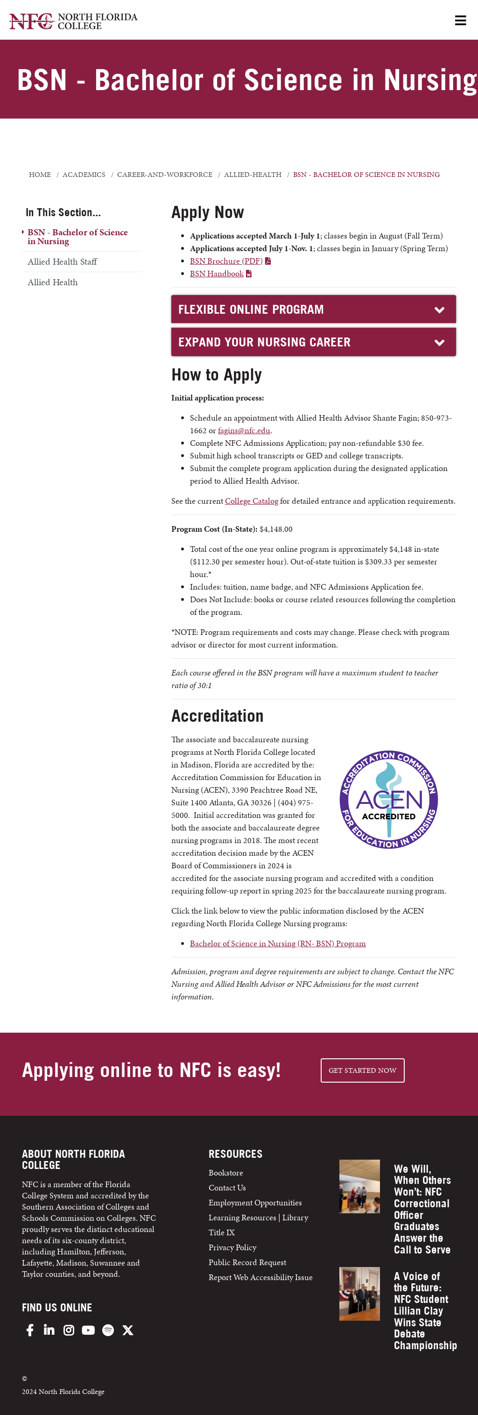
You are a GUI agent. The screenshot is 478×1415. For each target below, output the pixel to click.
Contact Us (227, 1187)
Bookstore (227, 1172)
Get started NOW (363, 1070)
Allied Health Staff (62, 261)
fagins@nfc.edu (244, 430)
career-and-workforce (164, 174)
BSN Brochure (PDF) (226, 261)
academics (84, 174)
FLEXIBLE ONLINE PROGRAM (312, 309)
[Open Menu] (460, 21)
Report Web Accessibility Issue (261, 1277)
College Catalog (251, 501)
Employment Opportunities (255, 1202)
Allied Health (53, 282)
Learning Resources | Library (258, 1217)
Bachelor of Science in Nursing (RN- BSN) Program (278, 943)
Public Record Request (247, 1262)
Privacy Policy (232, 1247)
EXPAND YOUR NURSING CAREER (312, 342)
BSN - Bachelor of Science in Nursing (78, 236)
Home (40, 174)
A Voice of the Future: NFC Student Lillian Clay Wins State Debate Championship (425, 1310)
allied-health (252, 174)
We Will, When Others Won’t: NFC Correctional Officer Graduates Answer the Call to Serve (422, 1209)
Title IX (222, 1232)
